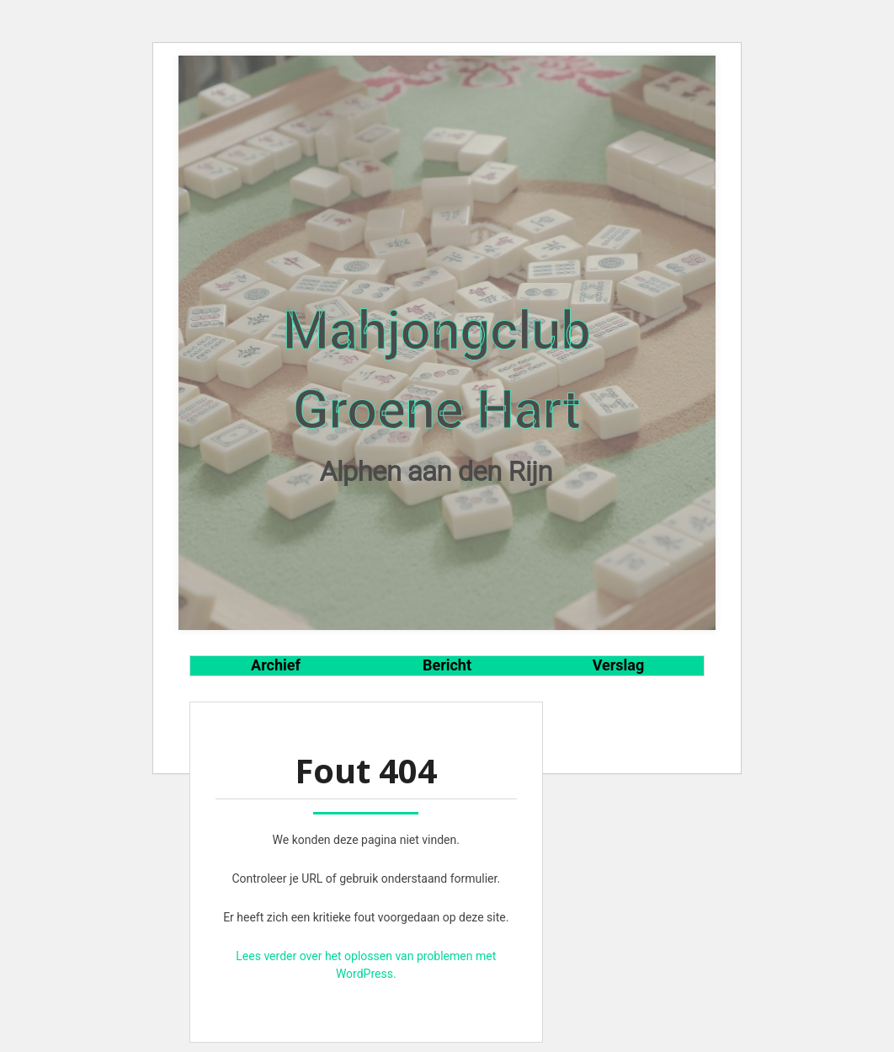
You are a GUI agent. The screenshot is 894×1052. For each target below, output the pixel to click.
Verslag (619, 665)
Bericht (447, 665)
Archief (276, 665)
